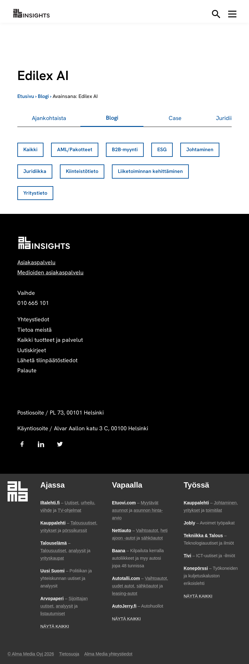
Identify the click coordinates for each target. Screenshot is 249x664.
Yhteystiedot (33, 319)
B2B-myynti (125, 149)
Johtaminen (199, 149)
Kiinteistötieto (82, 171)
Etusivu (25, 96)
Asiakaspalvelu (36, 262)
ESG (162, 149)
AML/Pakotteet (74, 149)
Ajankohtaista (49, 118)
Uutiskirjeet (31, 350)
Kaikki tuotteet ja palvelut (50, 339)
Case (175, 118)
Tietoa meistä (34, 329)
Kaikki (30, 149)
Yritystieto (35, 193)
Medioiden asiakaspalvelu (50, 272)
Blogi (43, 96)
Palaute (27, 370)
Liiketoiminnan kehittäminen (150, 171)
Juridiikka (34, 171)
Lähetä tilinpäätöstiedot (47, 360)
